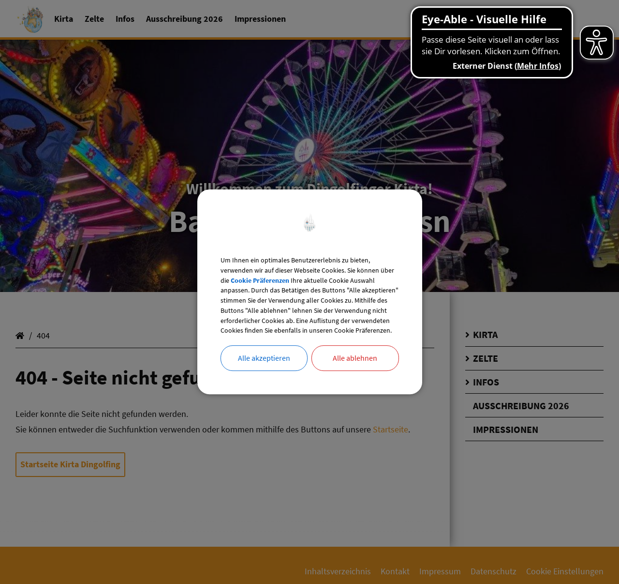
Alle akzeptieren (264, 376)
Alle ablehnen (355, 376)
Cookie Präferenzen (308, 266)
